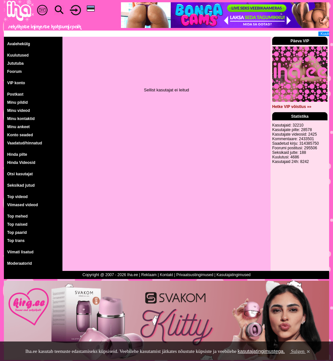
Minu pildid (17, 102)
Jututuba (15, 63)
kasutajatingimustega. (261, 351)
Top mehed (17, 216)
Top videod (17, 196)
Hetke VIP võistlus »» (292, 106)
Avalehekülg (18, 44)
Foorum (14, 71)
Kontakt (166, 275)
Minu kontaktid (21, 118)
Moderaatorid (19, 263)
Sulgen (300, 351)
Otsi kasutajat (20, 174)
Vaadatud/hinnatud (24, 143)
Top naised (17, 224)
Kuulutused (18, 55)
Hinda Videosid (21, 162)
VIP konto (16, 83)
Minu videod (18, 110)
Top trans (16, 240)
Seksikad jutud (21, 185)
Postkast (15, 94)
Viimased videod (22, 205)
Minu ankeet (18, 127)
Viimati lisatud (20, 252)
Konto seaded (20, 135)
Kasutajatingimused (234, 275)
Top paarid (17, 232)
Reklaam (148, 275)
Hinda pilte (17, 154)
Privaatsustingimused (194, 275)
